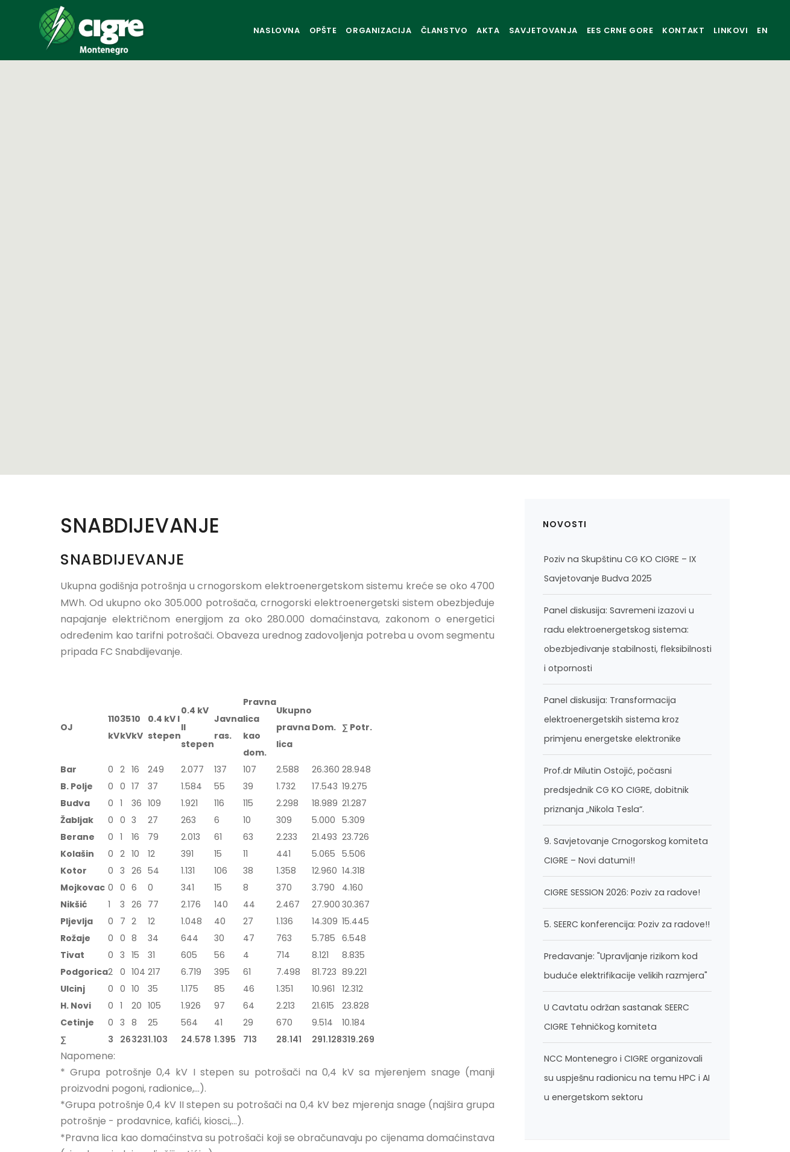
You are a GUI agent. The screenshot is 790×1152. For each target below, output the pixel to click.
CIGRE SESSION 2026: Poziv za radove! (622, 892)
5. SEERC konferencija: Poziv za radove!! (627, 924)
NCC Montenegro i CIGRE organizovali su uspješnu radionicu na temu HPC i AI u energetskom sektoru (627, 1078)
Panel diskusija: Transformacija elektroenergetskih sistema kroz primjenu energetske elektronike (612, 719)
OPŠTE (276, 30)
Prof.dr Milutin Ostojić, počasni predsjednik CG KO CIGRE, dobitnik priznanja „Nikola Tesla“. (616, 790)
